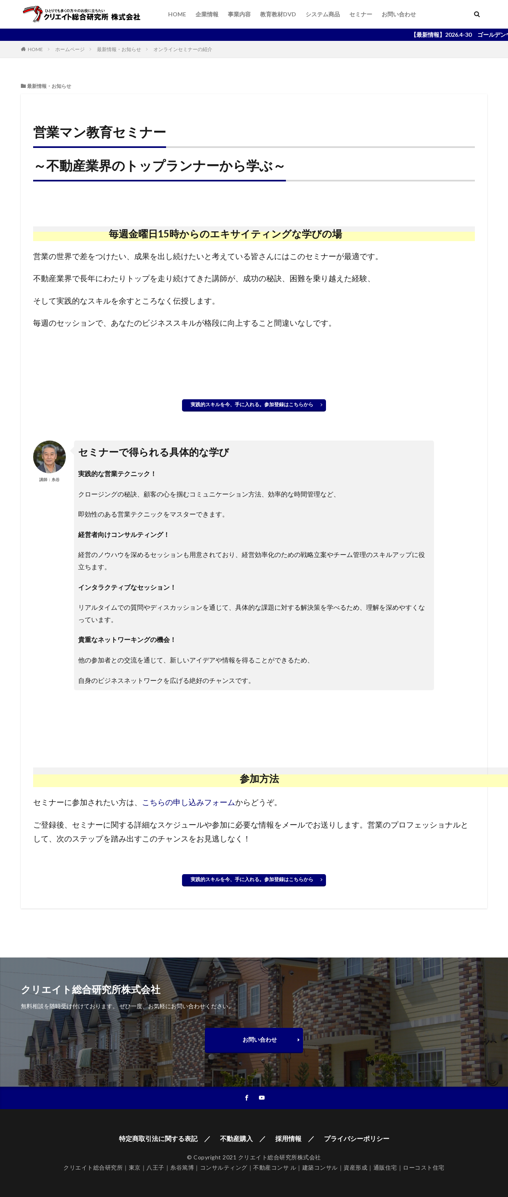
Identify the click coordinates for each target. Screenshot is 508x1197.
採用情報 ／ (295, 1138)
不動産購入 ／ (243, 1138)
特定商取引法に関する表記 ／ (165, 1138)
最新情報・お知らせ (119, 49)
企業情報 (207, 14)
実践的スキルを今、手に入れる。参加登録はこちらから (254, 404)
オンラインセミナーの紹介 (182, 49)
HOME (177, 14)
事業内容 (239, 14)
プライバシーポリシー (356, 1138)
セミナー (360, 14)
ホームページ (70, 49)
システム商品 (323, 14)
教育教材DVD (278, 14)
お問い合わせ (399, 14)
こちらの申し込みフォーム (188, 802)
